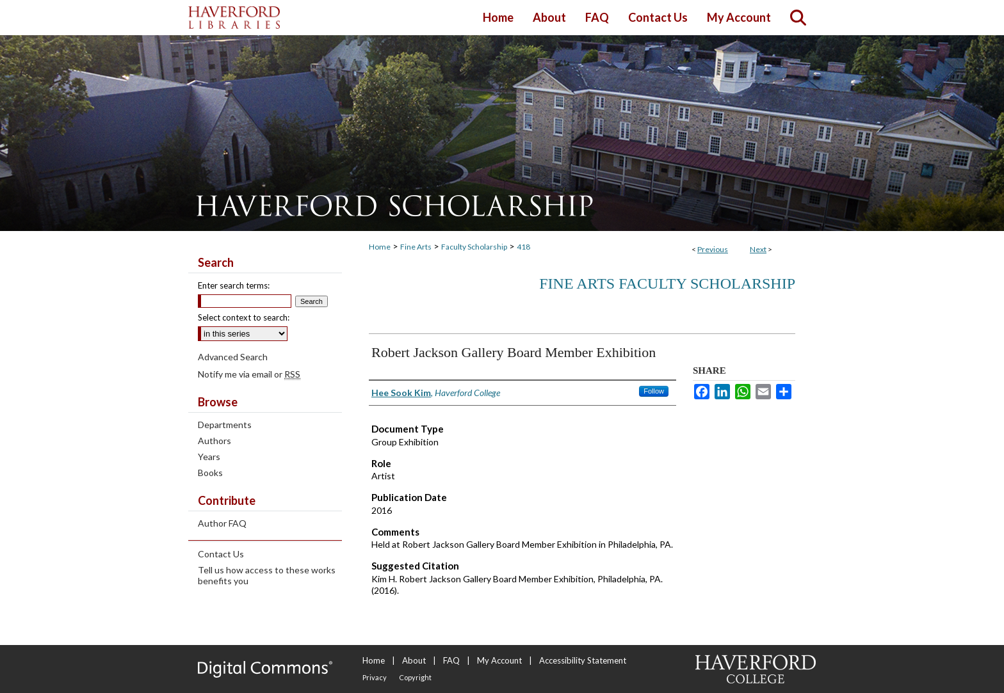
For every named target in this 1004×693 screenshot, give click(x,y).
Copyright (415, 677)
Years (209, 456)
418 (523, 246)
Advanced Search (233, 356)
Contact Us (221, 553)
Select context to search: (243, 317)
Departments (225, 424)
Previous (712, 249)
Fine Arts (416, 246)
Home (380, 246)
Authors (214, 440)
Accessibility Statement (582, 660)
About (414, 660)
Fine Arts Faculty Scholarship (667, 283)
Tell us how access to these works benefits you (267, 575)
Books (210, 472)
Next (758, 249)
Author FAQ (222, 523)
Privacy (374, 677)
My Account (499, 660)
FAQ (451, 660)
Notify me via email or (249, 374)
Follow (654, 391)
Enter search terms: (234, 285)
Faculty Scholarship (474, 246)
